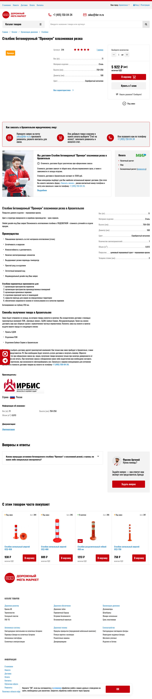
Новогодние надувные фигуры (114, 634)
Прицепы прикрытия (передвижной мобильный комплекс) (75, 631)
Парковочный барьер (61, 613)
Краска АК (8, 609)
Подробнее (42, 190)
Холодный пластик (11, 616)
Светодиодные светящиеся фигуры (115, 631)
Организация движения (111, 606)
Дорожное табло (60, 609)
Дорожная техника (60, 627)
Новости (16, 5)
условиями (57, 687)
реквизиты (141, 168)
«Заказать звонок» (67, 182)
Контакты (40, 5)
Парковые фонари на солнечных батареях (20, 634)
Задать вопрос (128, 484)
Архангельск (124, 5)
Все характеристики (63, 90)
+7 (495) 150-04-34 (62, 14)
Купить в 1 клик (128, 85)
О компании (6, 5)
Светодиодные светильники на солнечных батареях (23, 631)
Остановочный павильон (62, 619)
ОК (117, 689)
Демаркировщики (60, 641)
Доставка (24, 5)
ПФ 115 (7, 619)
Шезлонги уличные (110, 638)
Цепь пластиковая (109, 619)
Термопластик (10, 613)
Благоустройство (109, 627)
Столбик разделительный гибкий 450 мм (92, 548)
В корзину (29, 558)
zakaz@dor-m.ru (93, 15)
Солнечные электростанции (15, 641)
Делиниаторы (108, 609)
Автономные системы (12, 627)
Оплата (32, 5)
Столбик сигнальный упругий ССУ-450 (17, 548)
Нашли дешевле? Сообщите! (129, 94)
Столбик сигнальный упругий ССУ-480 (53, 548)
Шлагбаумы (107, 613)
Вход (136, 5)
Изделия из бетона (109, 641)
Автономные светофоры (13, 638)
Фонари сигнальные (110, 616)
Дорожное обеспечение (62, 606)
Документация (8, 429)
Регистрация (145, 5)
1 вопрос (100, 49)
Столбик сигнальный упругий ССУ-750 (126, 548)
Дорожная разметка (12, 606)
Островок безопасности (62, 616)
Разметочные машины (62, 638)
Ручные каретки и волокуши (64, 634)
